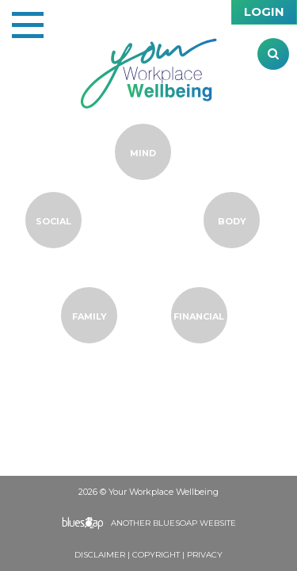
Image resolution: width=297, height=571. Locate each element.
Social (53, 221)
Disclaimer (99, 555)
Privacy (205, 555)
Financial (198, 316)
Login (264, 11)
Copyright (156, 555)
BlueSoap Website (194, 523)
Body (232, 221)
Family (89, 316)
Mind (143, 153)
